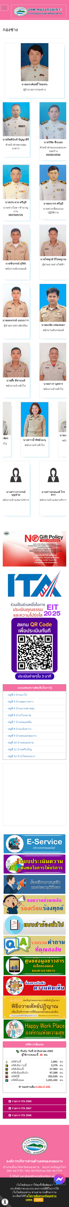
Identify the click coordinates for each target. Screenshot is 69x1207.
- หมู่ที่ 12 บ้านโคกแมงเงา (21, 756)
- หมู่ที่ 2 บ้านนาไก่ (17, 694)
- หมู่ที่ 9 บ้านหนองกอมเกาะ (22, 735)
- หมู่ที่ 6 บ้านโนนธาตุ (19, 715)
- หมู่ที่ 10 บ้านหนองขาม (20, 742)
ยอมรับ (39, 1200)
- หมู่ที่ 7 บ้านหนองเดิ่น (19, 722)
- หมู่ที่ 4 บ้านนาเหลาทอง (20, 708)
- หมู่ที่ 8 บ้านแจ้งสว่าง (19, 728)
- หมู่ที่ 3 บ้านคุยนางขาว (20, 701)
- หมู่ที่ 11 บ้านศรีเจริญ (19, 749)
